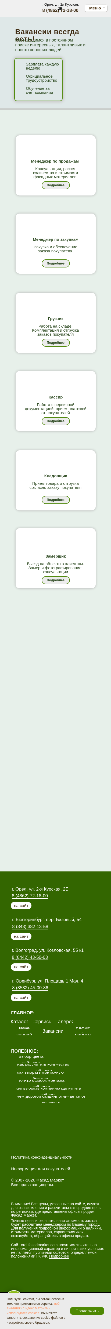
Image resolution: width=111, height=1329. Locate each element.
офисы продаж (75, 1236)
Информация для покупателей (40, 1168)
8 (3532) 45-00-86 (30, 987)
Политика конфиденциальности (41, 1157)
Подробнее (59, 1256)
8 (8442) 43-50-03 (30, 957)
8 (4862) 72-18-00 (30, 895)
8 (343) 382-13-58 (30, 926)
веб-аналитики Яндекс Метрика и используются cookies (33, 1308)
